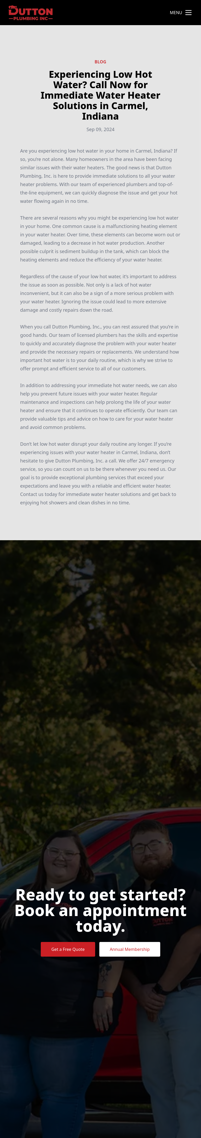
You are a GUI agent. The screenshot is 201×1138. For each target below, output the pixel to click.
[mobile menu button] (188, 12)
